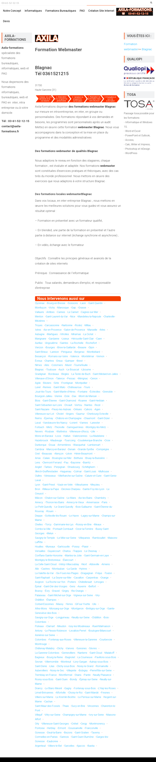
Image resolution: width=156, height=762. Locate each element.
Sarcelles (69, 745)
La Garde (72, 568)
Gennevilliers (68, 652)
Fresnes (105, 692)
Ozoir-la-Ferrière (84, 528)
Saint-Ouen (62, 679)
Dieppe (39, 515)
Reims (38, 418)
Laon (83, 303)
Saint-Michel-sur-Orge (59, 595)
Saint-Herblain (97, 400)
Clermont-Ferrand (52, 462)
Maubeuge (56, 440)
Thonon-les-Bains (55, 502)
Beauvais (47, 453)
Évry (47, 590)
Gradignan (40, 374)
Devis (6, 21)
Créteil (74, 723)
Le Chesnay (91, 551)
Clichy (60, 648)
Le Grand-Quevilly (64, 506)
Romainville (102, 666)
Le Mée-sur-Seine (66, 537)
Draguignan (87, 573)
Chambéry (100, 497)
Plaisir (85, 546)
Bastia (91, 745)
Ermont (62, 728)
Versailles (40, 551)
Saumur (80, 413)
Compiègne (103, 449)
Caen (99, 338)
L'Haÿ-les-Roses (107, 688)
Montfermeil (65, 674)
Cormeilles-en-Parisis (46, 736)
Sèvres (93, 648)
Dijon (91, 347)
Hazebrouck (41, 440)
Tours (87, 387)
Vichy (52, 307)
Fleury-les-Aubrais (61, 409)
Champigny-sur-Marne (74, 714)
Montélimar (88, 356)
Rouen (50, 511)
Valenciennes (80, 435)
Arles (102, 329)
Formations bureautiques (60, 10)
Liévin (69, 453)
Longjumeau (62, 617)
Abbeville (94, 564)
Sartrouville (64, 546)
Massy (59, 604)
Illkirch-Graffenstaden (46, 471)
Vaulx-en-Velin (65, 484)
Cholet (60, 413)
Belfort (92, 586)
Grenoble (108, 391)
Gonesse (40, 732)
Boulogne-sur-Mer (62, 458)
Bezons (68, 732)
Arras (38, 458)
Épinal (38, 586)
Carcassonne (52, 325)
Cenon (94, 378)
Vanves (70, 648)
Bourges (50, 347)
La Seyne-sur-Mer (62, 577)
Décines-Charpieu (71, 489)
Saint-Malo (59, 387)
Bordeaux (54, 374)
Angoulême (51, 343)
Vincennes (93, 706)
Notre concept (12, 10)
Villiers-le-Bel (55, 745)
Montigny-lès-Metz (96, 427)
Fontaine (82, 391)
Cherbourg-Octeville (97, 413)
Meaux (97, 524)
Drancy (39, 688)
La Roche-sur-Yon (55, 581)
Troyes (38, 325)
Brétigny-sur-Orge (95, 608)
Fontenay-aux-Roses (60, 639)
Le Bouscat (73, 369)
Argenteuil (40, 745)
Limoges (99, 581)
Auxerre (82, 586)
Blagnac (39, 369)
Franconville (91, 728)
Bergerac (80, 351)
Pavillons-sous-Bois (105, 657)
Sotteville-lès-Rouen (56, 515)
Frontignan (67, 382)
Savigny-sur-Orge (44, 617)
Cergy (84, 723)
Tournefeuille (81, 365)
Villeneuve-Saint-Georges (55, 723)
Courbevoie (106, 639)
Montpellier (81, 382)
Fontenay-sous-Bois (85, 688)
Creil (37, 453)
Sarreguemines (75, 427)
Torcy (48, 524)
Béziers (47, 382)
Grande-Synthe (86, 449)
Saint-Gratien (82, 732)
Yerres (69, 604)
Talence (60, 378)
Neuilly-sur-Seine (81, 617)
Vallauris (39, 312)
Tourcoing (70, 440)
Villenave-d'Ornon (44, 378)
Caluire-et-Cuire (93, 475)
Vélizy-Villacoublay (69, 564)
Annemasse (93, 502)
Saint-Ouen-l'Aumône (82, 736)
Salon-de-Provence (74, 329)
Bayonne (75, 462)
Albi (37, 568)
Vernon (100, 356)
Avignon (39, 581)
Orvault (68, 405)
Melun (50, 533)
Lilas (52, 666)
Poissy (76, 546)
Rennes (47, 387)
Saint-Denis (41, 666)
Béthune (78, 458)
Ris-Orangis (78, 590)
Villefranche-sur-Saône (70, 475)
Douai (52, 444)
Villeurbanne (81, 484)
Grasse (82, 307)
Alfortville (61, 692)
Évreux (38, 360)
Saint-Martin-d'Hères (64, 391)
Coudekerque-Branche (90, 440)
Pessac (71, 378)
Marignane (40, 338)
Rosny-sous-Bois (44, 679)
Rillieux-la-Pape (51, 489)
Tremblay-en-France (46, 674)
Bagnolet (70, 657)
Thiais (66, 706)
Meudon (61, 626)
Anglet (38, 467)
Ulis (94, 604)
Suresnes (82, 648)
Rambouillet (99, 537)
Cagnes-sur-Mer (89, 312)
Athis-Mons (41, 608)
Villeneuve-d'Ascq (79, 431)
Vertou (78, 405)
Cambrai (39, 449)
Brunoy (39, 590)
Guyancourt (54, 551)
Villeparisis (84, 537)
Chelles (39, 524)
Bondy (73, 679)
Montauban (58, 568)
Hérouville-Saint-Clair (83, 338)
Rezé (97, 405)
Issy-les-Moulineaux (79, 626)
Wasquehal (79, 444)
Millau (88, 325)
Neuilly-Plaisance (102, 674)
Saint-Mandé (92, 692)
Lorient (73, 422)
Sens (72, 586)
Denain (71, 449)
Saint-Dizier (104, 418)
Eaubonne (52, 741)
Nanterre (82, 652)
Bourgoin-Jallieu (43, 396)
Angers (70, 413)
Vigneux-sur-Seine (83, 595)
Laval (38, 422)
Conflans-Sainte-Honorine (48, 555)
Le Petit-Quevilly (43, 506)
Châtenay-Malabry (45, 648)
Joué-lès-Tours (43, 391)
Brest (80, 360)
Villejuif (38, 714)
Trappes (77, 551)
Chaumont (89, 418)
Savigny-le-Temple (45, 537)
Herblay (51, 728)
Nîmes (38, 365)
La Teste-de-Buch (81, 374)
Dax (74, 396)
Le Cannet (73, 312)
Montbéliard (93, 351)
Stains (78, 674)
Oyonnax (40, 303)
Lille (93, 431)
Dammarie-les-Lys (63, 524)
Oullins (38, 475)
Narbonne (67, 325)
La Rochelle (77, 343)
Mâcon (39, 497)
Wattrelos (62, 431)
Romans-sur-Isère (58, 356)
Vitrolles (64, 334)
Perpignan (59, 467)
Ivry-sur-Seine (96, 714)
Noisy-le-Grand (85, 666)
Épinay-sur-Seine (89, 679)
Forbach (39, 427)
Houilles (39, 546)
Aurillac (39, 343)
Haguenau (65, 471)
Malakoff (109, 652)
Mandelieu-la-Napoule (89, 316)
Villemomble (51, 661)
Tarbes (48, 467)
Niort (84, 564)
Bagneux (39, 657)
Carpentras (92, 577)
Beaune (82, 347)
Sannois (64, 736)
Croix (107, 440)
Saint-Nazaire (42, 409)
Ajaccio (81, 745)
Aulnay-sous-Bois (99, 661)
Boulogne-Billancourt (100, 630)
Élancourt (68, 560)
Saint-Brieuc (41, 351)
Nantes (88, 405)
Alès (47, 365)
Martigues (52, 334)
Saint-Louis (90, 471)
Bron (37, 489)
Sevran (39, 661)
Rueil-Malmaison (101, 626)
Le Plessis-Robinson (56, 630)
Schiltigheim (88, 467)
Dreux (60, 360)
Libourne (86, 369)
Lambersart (94, 444)
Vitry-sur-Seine (52, 714)
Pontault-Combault (63, 528)
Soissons (73, 303)
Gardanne (54, 338)
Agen (97, 409)
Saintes (64, 343)
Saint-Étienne (50, 400)
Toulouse (51, 369)
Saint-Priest (49, 484)
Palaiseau (40, 595)
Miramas (76, 334)
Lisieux (65, 338)
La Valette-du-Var (44, 573)
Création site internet (101, 10)
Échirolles (95, 391)
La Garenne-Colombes (47, 652)
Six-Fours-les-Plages (67, 573)
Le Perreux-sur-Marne (89, 697)
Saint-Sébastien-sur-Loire (48, 405)
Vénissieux (50, 475)
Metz (49, 427)
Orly (37, 723)
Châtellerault (85, 581)
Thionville (59, 427)
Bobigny (83, 670)
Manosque (63, 307)
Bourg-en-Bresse (56, 303)
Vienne (58, 396)
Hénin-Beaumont (83, 453)
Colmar (78, 471)
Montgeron (78, 608)
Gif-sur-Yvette (82, 604)
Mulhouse (104, 471)
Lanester (95, 422)
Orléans (78, 409)
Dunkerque (40, 444)
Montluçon (40, 307)
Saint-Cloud (96, 652)
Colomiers (57, 365)
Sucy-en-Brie (78, 706)
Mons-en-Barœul (44, 435)
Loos (58, 435)
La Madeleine (97, 435)
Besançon (40, 356)
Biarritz (86, 462)
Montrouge (41, 644)
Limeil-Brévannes (44, 692)
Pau (66, 462)
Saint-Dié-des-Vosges (55, 586)
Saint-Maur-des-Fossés (47, 706)
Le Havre (74, 515)
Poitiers (72, 581)
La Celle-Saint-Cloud (46, 564)
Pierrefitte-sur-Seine (101, 670)
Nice (72, 316)
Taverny (95, 732)
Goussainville (75, 728)
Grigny (65, 590)
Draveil (56, 590)
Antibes (51, 312)
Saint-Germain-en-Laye (96, 555)
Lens (37, 462)
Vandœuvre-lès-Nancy (55, 422)
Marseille (92, 329)
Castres (45, 568)
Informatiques (33, 10)
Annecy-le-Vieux (75, 502)
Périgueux (66, 351)
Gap (73, 307)
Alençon (59, 453)
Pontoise (40, 728)
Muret (68, 365)
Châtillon (96, 617)
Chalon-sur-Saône (54, 497)
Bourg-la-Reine (55, 657)
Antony (39, 630)
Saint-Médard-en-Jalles (105, 374)
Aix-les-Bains (85, 497)
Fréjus (99, 573)
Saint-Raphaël (42, 577)
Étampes (51, 599)
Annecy (39, 502)
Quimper (69, 360)
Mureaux (50, 546)
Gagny (67, 688)
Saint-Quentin (95, 303)
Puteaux (39, 626)
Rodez (78, 325)
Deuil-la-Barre (54, 732)
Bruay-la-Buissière (95, 458)
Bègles (65, 374)
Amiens (106, 564)
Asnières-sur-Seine (45, 635)
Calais (46, 458)
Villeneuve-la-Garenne (85, 639)
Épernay (48, 418)
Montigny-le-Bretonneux (47, 560)
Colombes (40, 639)
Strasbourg (74, 467)
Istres (38, 329)
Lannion (55, 351)
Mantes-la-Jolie (73, 555)
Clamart (50, 626)
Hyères (83, 568)
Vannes (84, 422)
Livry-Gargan (80, 661)
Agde (38, 382)
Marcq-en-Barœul (56, 449)
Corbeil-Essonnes (44, 604)
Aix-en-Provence (53, 329)
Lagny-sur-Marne (90, 515)
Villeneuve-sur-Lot (44, 413)
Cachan (48, 701)
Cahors (88, 409)
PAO (82, 10)
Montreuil (66, 661)
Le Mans (71, 497)
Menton (39, 316)
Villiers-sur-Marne (44, 697)
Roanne (83, 400)
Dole (67, 396)
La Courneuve (85, 657)
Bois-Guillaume (84, 506)
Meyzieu (95, 484)
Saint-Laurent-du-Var (57, 316)
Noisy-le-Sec (57, 670)
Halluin (67, 435)
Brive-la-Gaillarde (66, 347)
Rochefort (91, 343)
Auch (61, 369)
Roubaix (49, 431)
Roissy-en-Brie (84, 524)
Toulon (108, 573)
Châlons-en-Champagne (69, 418)
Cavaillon (79, 577)
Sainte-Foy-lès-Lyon (93, 489)
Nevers (39, 431)
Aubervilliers (41, 670)
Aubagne (40, 334)
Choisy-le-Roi (75, 692)
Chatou (67, 551)
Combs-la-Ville (43, 528)
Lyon (37, 484)
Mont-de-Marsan (88, 396)
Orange (105, 577)
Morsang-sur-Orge (59, 608)
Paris (104, 502)
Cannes (61, 312)
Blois (37, 400)
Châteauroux (75, 387)
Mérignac (83, 378)
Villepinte (71, 670)
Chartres (49, 360)
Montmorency (97, 723)
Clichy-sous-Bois (66, 666)
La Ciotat (88, 334)
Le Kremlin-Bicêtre (66, 697)
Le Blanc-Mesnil (53, 688)
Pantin (87, 674)
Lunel (38, 387)
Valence (74, 356)
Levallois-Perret (77, 630)
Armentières (64, 444)
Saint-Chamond (67, 400)
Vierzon (39, 347)
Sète (56, 382)
